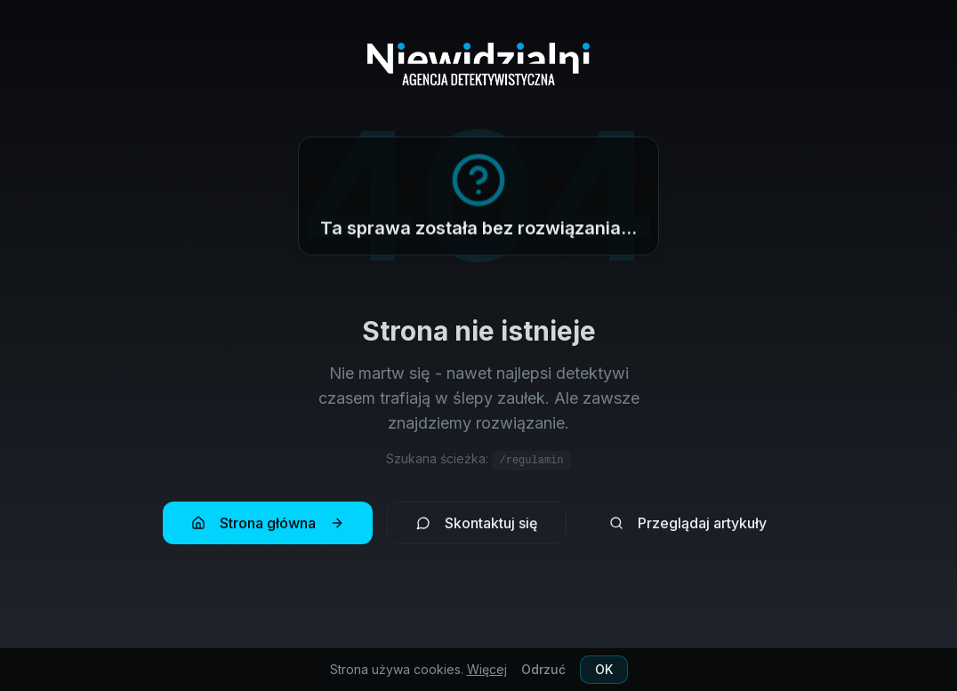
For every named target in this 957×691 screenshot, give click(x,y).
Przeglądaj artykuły (688, 528)
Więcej (487, 669)
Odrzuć (543, 669)
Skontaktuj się (476, 528)
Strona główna (267, 528)
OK (604, 669)
